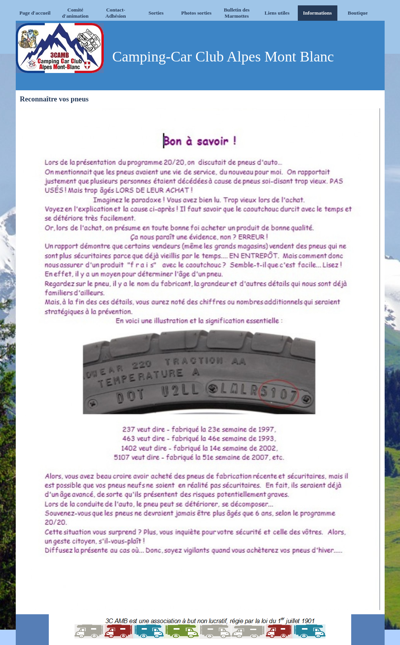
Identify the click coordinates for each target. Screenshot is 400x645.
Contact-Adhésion (115, 13)
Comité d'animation (75, 13)
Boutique (358, 13)
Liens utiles (277, 13)
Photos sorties (196, 13)
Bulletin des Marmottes (236, 13)
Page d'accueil (34, 13)
